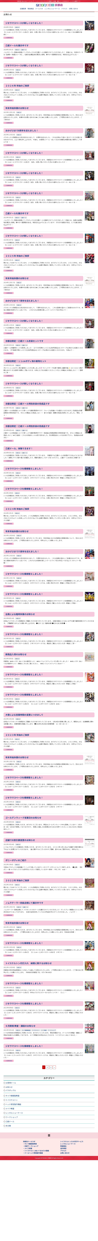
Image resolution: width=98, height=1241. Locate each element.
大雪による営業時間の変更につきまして (24, 714)
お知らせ (17, 27)
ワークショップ (52, 1030)
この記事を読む (8, 37)
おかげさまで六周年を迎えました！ (22, 551)
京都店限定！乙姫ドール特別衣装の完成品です (27, 403)
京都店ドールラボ (29, 1141)
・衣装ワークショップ (30, 1146)
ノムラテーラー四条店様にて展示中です (24, 902)
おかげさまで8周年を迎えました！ (21, 130)
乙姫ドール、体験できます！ (19, 448)
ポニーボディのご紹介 (15, 860)
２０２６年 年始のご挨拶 (17, 85)
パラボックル (11, 1090)
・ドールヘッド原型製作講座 (33, 1153)
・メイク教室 (27, 1148)
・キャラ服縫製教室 (30, 1144)
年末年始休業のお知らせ (17, 107)
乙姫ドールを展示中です (17, 45)
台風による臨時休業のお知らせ (20, 614)
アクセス (64, 8)
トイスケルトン (35, 1030)
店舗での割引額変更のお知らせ (20, 840)
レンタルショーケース (52, 8)
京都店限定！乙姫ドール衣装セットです (24, 340)
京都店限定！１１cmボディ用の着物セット (25, 361)
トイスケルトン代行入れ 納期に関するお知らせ (28, 963)
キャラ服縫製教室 (26, 1030)
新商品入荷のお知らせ (16, 654)
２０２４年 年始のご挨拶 (17, 508)
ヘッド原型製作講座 (13, 1104)
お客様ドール (11, 1082)
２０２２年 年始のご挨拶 (17, 880)
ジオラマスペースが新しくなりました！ (24, 22)
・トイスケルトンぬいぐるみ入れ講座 (36, 1150)
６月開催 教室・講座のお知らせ (20, 1025)
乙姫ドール (23, 49)
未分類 (8, 1125)
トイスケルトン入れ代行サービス (71, 1141)
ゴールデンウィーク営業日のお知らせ (23, 817)
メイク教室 (43, 1030)
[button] (49, 1135)
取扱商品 (31, 8)
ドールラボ (39, 8)
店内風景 (63, 1148)
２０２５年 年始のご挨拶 (17, 255)
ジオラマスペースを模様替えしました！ (24, 468)
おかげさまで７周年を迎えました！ (22, 300)
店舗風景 (23, 8)
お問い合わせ (73, 8)
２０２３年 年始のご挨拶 (17, 734)
